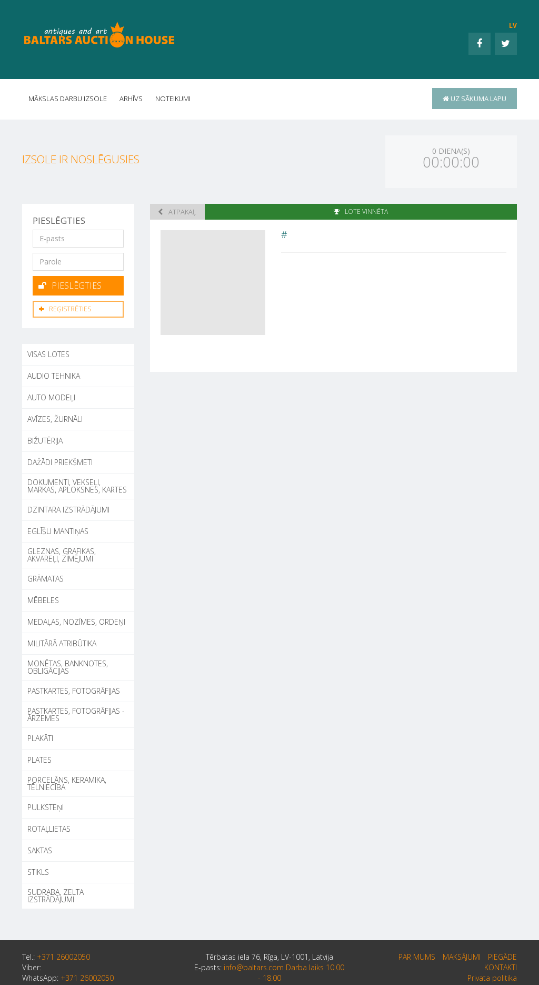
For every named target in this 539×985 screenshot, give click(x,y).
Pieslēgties (70, 285)
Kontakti (500, 967)
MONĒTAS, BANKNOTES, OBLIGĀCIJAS (67, 667)
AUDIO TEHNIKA (53, 376)
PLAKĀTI (40, 738)
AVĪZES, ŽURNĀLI (55, 419)
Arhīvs (131, 98)
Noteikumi (173, 98)
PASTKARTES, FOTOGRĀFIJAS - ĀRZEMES (76, 714)
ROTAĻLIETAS (49, 829)
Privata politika (492, 978)
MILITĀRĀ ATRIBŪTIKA (61, 643)
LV (513, 25)
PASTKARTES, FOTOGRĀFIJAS (73, 691)
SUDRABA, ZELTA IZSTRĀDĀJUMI (55, 895)
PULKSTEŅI (45, 807)
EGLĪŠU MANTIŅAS (57, 531)
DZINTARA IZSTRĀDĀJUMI (68, 510)
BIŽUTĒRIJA (45, 441)
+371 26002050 (63, 957)
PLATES (39, 760)
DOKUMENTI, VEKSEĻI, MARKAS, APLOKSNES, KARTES (77, 486)
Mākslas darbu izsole (67, 98)
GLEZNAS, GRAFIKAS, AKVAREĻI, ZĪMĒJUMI (61, 555)
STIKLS (38, 872)
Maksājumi (462, 957)
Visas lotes (48, 354)
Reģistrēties (65, 308)
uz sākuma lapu (474, 98)
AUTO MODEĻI (51, 397)
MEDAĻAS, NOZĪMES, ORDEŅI (76, 622)
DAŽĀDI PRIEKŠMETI (60, 462)
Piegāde (502, 957)
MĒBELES (43, 600)
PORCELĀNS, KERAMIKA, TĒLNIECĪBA (66, 783)
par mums (416, 957)
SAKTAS (39, 850)
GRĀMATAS (45, 579)
